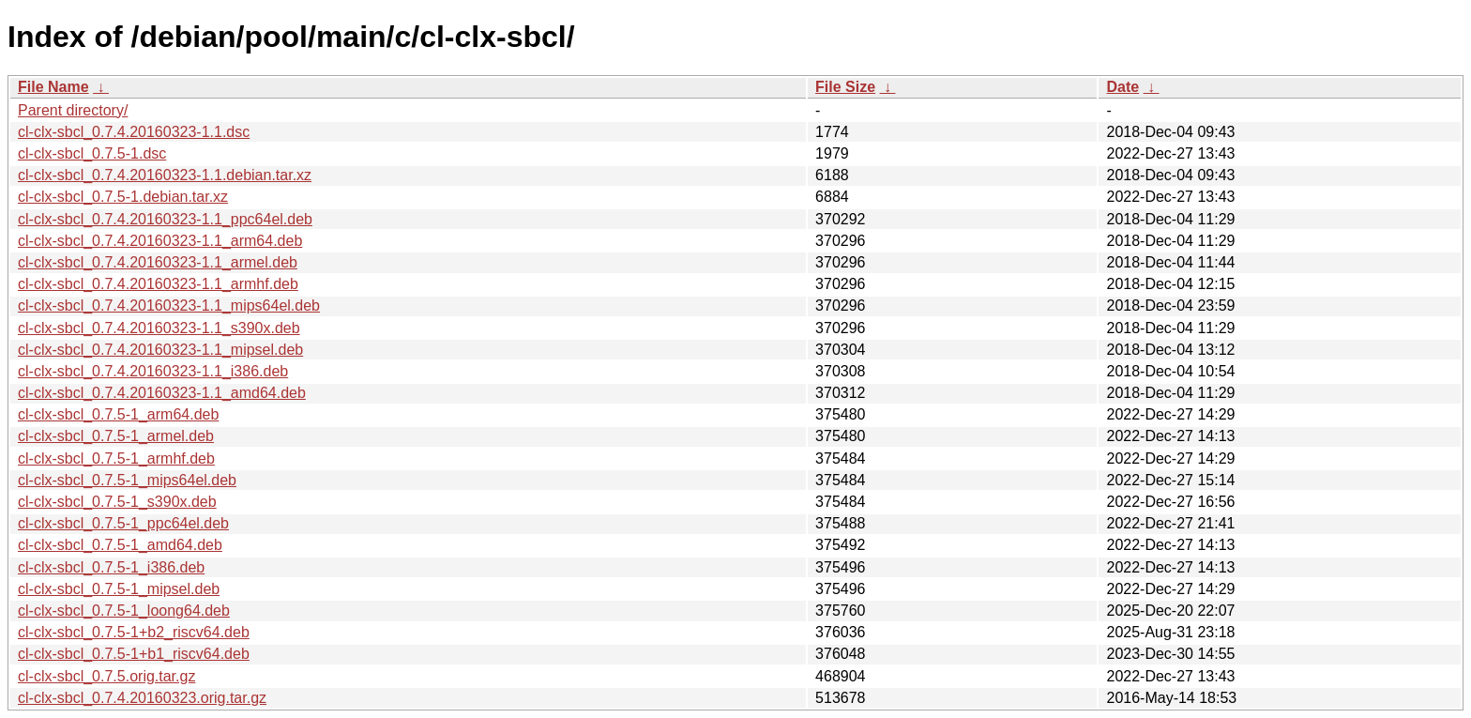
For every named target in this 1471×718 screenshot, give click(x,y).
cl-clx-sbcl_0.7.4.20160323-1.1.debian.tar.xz (164, 175)
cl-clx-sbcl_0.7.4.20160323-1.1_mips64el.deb (169, 305)
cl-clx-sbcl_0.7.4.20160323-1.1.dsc (134, 132)
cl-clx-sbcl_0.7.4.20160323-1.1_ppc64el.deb (165, 219)
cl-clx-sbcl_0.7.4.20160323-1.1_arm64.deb (160, 241)
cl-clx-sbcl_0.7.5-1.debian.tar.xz (123, 197)
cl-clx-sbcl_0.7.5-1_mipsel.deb (119, 589)
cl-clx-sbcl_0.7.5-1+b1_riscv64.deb (134, 654)
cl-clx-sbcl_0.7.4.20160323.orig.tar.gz (142, 698)
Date (1122, 87)
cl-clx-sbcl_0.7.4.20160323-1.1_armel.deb (157, 262)
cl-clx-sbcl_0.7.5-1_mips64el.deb (127, 480)
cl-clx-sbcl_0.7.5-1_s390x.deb (117, 502)
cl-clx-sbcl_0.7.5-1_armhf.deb (116, 458)
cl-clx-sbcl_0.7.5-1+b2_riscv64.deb (134, 632)
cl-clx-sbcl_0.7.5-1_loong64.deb (124, 611)
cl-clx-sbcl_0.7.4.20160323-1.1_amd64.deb (162, 393)
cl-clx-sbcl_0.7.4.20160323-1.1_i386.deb (153, 371)
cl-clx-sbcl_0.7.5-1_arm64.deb (118, 414)
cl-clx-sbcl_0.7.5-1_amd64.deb (120, 545)
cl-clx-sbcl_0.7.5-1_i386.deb (111, 567)
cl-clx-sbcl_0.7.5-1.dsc (92, 153)
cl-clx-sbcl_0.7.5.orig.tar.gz (106, 676)
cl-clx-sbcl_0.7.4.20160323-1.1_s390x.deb (159, 328)
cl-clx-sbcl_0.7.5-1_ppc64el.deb (123, 523)
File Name (53, 87)
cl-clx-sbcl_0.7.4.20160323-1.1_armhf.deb (158, 284)
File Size (845, 87)
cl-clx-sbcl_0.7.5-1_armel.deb (116, 436)
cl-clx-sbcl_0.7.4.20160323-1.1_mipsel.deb (160, 350)
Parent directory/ (73, 110)
